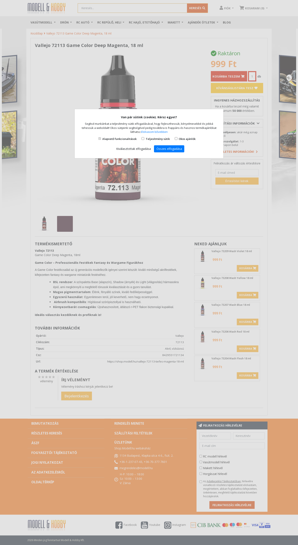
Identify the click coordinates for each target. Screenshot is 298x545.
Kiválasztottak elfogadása (133, 149)
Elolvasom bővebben (154, 132)
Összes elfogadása (169, 149)
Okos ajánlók (187, 139)
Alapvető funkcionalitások (119, 139)
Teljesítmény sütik (158, 139)
